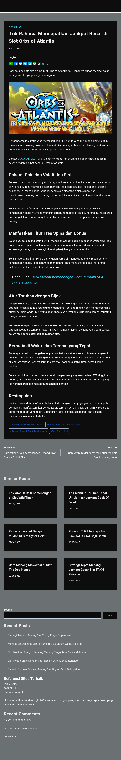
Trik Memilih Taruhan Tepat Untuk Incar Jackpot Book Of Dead (89, 497)
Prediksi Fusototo (14, 692)
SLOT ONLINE (15, 27)
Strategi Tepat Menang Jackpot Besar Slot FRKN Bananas (86, 569)
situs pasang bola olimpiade (20, 728)
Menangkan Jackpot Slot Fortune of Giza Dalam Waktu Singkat (45, 643)
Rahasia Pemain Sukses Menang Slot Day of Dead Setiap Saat (44, 669)
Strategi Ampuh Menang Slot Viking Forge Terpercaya (39, 635)
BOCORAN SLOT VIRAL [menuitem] (31, 158)
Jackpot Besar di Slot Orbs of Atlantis (28, 431)
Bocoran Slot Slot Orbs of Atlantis (26, 424)
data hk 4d (10, 687)
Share (45, 64)
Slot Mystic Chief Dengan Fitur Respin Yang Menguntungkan (43, 660)
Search (8, 609)
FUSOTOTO (10, 683)
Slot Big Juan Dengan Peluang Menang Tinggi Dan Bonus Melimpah (47, 652)
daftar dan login (30, 700)
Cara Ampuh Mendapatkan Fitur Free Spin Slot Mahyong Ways (90, 452)
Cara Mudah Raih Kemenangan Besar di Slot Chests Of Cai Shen (31, 452)
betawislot (10, 736)
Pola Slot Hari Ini (59, 431)
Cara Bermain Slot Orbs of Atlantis (63, 424)
